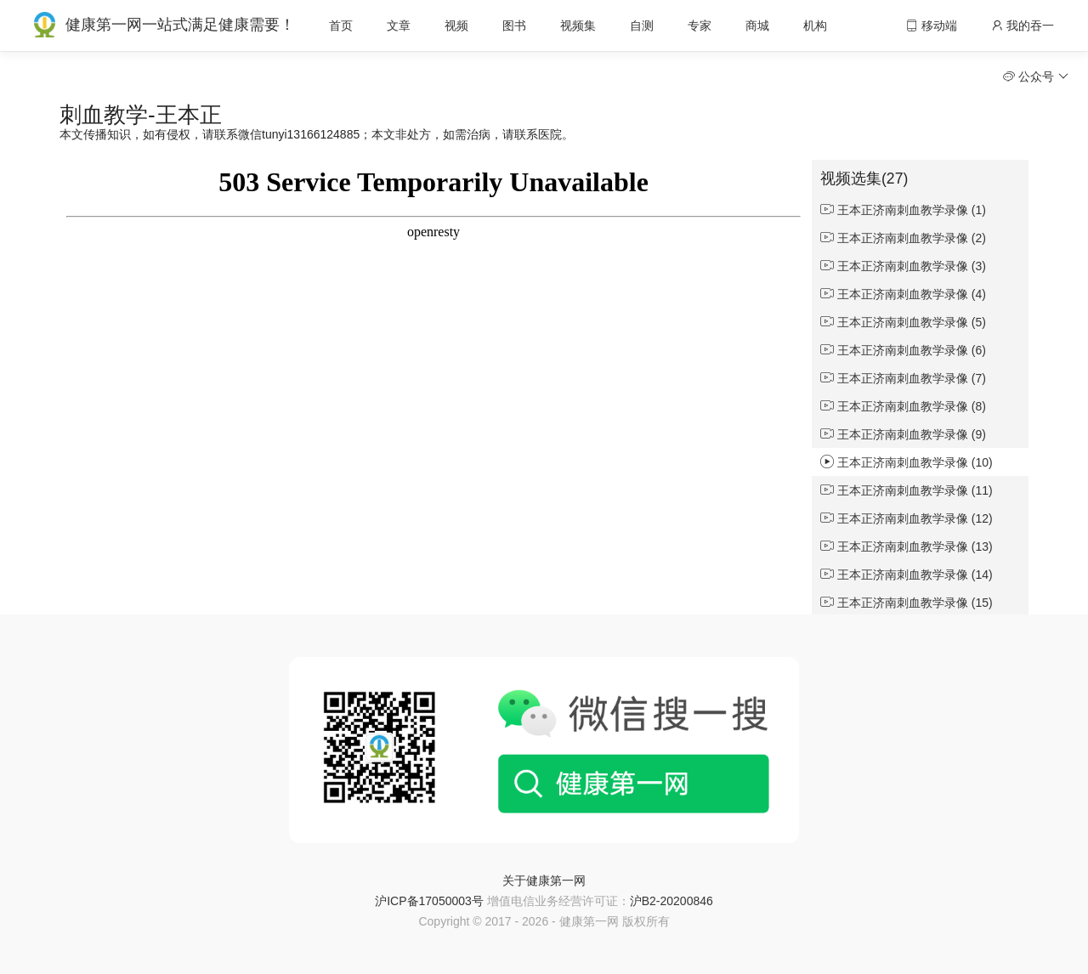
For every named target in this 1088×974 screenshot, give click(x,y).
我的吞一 (1022, 25)
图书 (514, 25)
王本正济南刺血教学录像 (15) (906, 602)
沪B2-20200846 (671, 901)
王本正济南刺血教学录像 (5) (903, 322)
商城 (757, 25)
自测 (642, 25)
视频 (456, 25)
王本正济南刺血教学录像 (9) (903, 434)
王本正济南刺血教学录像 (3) (903, 266)
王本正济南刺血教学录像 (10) (906, 462)
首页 (341, 25)
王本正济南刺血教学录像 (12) (906, 518)
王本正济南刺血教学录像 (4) (903, 294)
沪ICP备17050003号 (429, 901)
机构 (815, 25)
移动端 (931, 25)
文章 (399, 25)
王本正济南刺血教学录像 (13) (906, 546)
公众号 (1035, 76)
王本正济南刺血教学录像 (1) (903, 210)
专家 (699, 25)
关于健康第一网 (544, 880)
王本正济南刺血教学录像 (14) (906, 574)
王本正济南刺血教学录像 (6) (903, 350)
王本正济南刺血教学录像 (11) (906, 490)
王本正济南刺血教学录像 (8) (903, 406)
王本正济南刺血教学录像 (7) (903, 378)
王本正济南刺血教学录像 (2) (903, 238)
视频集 (578, 25)
